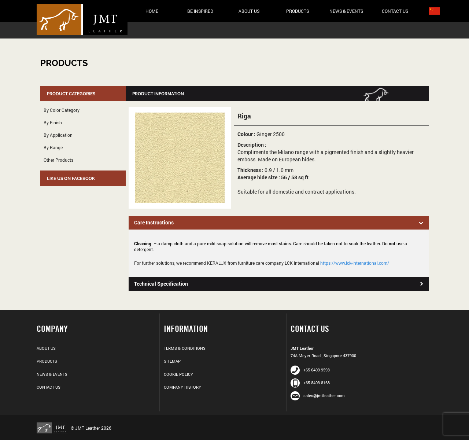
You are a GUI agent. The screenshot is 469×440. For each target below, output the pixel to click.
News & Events (346, 11)
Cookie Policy (178, 374)
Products (297, 11)
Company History (182, 387)
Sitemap (172, 361)
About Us (249, 11)
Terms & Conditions (185, 348)
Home (151, 11)
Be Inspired (200, 11)
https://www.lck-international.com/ (354, 263)
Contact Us (395, 11)
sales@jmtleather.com (318, 395)
